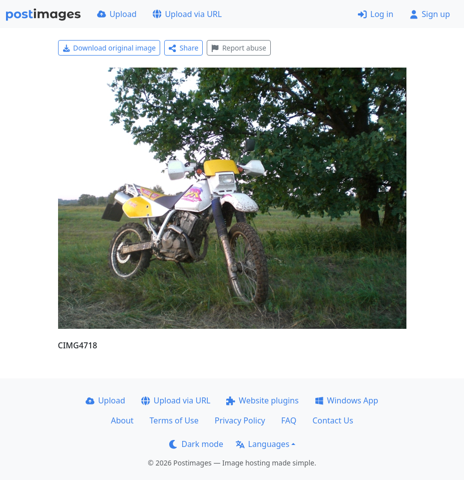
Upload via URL (187, 14)
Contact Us (332, 420)
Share (183, 48)
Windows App (346, 400)
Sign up (429, 14)
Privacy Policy (240, 420)
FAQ (288, 420)
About (122, 420)
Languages (262, 443)
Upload (117, 14)
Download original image (109, 48)
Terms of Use (174, 420)
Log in (375, 14)
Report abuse (238, 48)
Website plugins (262, 400)
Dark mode (196, 443)
